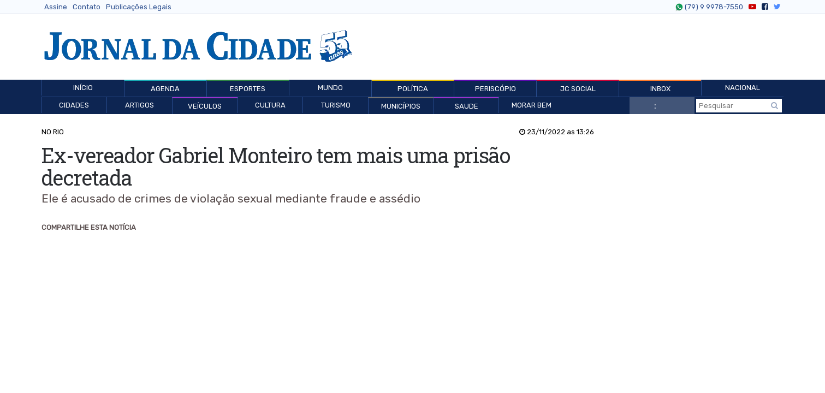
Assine (55, 7)
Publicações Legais (138, 7)
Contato (86, 7)
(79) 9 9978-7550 (712, 7)
